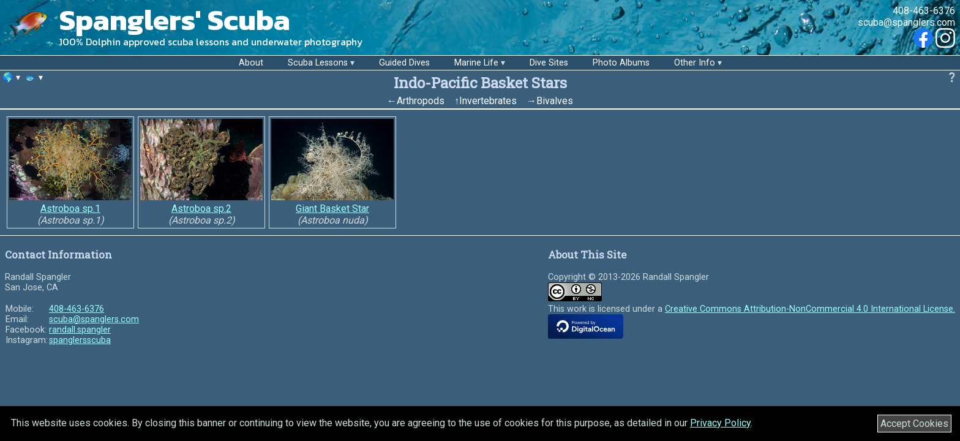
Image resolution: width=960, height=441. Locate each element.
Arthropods (420, 101)
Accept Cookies (914, 423)
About (251, 63)
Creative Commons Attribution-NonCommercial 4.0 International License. (810, 309)
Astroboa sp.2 (201, 208)
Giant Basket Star (332, 208)
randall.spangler (80, 330)
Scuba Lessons (318, 63)
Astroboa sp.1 (70, 208)
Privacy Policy (720, 423)
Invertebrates (488, 101)
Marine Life (476, 63)
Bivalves (554, 101)
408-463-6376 (924, 11)
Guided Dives (404, 63)
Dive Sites (549, 63)
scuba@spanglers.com (906, 22)
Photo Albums (621, 63)
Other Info (694, 63)
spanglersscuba (80, 340)
